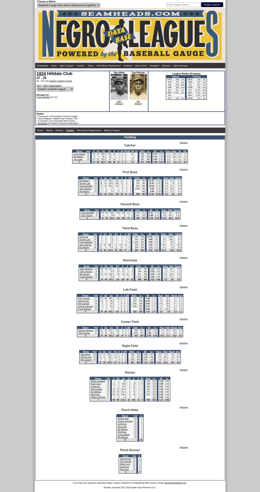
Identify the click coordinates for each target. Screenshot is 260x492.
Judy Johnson (85, 188)
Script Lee (83, 237)
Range (178, 178)
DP (122, 151)
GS (98, 151)
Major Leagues (67, 66)
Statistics (128, 66)
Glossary (166, 66)
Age (88, 151)
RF (155, 151)
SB (132, 151)
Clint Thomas (87, 215)
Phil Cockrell (83, 303)
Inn (103, 151)
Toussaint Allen (86, 186)
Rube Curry (96, 384)
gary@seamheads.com (175, 483)
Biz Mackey (78, 156)
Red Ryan (95, 394)
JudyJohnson (119, 102)
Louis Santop (79, 154)
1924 (41, 73)
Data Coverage (180, 66)
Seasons (80, 66)
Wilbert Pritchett (98, 397)
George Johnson (85, 306)
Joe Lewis (77, 159)
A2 (180, 151)
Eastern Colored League (60, 81)
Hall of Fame (141, 66)
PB (125, 151)
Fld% (142, 151)
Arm (180, 295)
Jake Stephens (86, 269)
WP (128, 151)
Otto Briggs (85, 354)
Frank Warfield (43, 97)
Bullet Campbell (98, 381)
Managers (154, 66)
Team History (55, 85)
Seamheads (42, 66)
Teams (91, 66)
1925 (45, 85)
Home (54, 66)
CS (136, 151)
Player (79, 151)
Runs (168, 151)
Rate (174, 151)
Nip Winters (84, 191)
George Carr (84, 183)
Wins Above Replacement (109, 66)
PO (109, 151)
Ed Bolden (42, 123)
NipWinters (138, 102)
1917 (39, 85)
